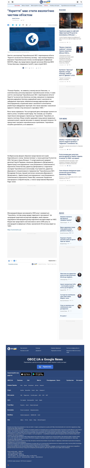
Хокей (33, 390)
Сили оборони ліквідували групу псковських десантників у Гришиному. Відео (69, 172)
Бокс (37, 390)
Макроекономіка (34, 410)
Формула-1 (42, 390)
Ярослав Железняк (64, 300)
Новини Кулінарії (34, 405)
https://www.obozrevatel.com (58, 427)
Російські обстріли (54, 5)
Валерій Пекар (63, 243)
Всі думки (63, 316)
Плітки (26, 420)
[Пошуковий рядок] (81, 2)
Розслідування (51, 380)
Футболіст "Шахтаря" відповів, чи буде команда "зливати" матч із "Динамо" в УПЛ (67, 72)
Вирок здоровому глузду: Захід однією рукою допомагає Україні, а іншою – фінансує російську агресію (67, 229)
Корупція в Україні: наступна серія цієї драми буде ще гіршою (68, 239)
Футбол (22, 390)
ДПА (40, 395)
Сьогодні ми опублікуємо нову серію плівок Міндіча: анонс (67, 296)
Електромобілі (30, 400)
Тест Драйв (23, 400)
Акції (36, 400)
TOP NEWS (63, 119)
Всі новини (79, 380)
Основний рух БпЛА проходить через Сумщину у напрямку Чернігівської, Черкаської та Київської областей (68, 162)
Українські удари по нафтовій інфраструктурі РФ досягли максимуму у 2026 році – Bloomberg (69, 33)
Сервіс (40, 400)
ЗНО (43, 395)
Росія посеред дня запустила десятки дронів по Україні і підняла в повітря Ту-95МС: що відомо (70, 156)
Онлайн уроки (34, 395)
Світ (28, 380)
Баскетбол (27, 390)
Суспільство (70, 380)
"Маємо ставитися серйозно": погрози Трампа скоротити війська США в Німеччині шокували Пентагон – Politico (66, 50)
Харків (25, 385)
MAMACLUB (33, 415)
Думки (61, 213)
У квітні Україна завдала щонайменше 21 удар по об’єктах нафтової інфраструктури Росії (70, 39)
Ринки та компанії (24, 410)
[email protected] (25, 457)
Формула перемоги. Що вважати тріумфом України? (66, 218)
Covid (39, 415)
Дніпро (36, 385)
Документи (38, 350)
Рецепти (22, 405)
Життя (39, 380)
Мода (35, 420)
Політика (20, 380)
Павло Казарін (63, 222)
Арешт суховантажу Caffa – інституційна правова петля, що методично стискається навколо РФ (68, 286)
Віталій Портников (64, 233)
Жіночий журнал (42, 420)
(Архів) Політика (15, 18)
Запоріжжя (31, 385)
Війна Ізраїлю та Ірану (36, 5)
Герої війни (17, 5)
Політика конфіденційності (72, 348)
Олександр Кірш (64, 279)
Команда (38, 348)
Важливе (62, 10)
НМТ (47, 395)
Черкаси (42, 385)
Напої (27, 405)
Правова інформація (56, 348)
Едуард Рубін (63, 290)
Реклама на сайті (24, 350)
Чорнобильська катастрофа (68, 5)
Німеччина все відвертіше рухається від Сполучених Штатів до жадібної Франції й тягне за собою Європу (68, 275)
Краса (30, 420)
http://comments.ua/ (14, 230)
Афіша (21, 420)
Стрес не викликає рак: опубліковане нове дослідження (67, 307)
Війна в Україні (25, 5)
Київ (21, 385)
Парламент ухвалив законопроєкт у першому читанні (71, 146)
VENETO (46, 5)
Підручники (26, 395)
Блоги (58, 380)
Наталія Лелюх (63, 311)
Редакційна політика (13, 264)
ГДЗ (21, 395)
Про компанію (23, 348)
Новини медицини (24, 415)
